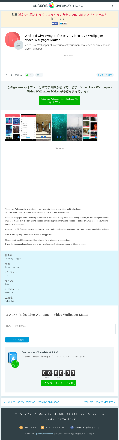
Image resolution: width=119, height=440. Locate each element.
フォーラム (98, 414)
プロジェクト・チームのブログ (59, 418)
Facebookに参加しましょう (88, 427)
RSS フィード (31, 427)
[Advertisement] (70, 63)
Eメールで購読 (56, 414)
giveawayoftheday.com (44, 434)
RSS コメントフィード (56, 427)
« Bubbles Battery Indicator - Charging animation (31, 402)
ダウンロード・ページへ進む (59, 383)
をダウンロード (60, 100)
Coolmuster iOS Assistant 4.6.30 (40, 352)
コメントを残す (105, 75)
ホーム (18, 414)
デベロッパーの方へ (35, 414)
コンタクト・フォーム (78, 414)
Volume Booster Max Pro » (99, 402)
